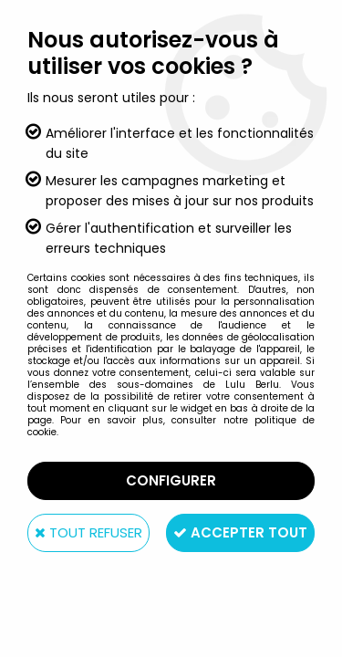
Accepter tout (240, 532)
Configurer (171, 480)
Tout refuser (88, 532)
